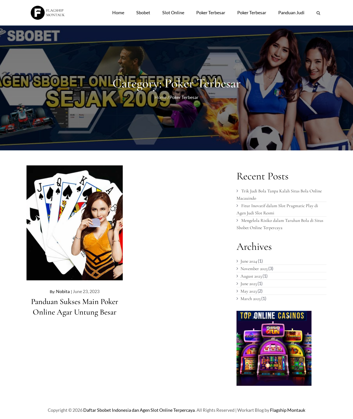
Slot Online (173, 12)
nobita (63, 291)
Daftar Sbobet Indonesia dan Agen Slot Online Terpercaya (139, 410)
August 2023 (251, 276)
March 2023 (250, 298)
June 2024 (248, 261)
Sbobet (143, 12)
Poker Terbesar (210, 12)
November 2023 (254, 268)
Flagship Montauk (287, 410)
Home (118, 12)
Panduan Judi (291, 12)
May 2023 (248, 291)
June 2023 (248, 283)
